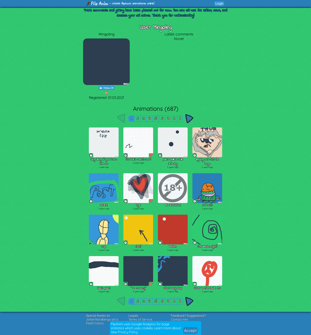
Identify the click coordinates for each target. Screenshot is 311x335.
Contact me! (179, 319)
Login (219, 3)
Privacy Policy (128, 332)
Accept (190, 330)
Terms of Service (140, 319)
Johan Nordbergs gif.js (102, 319)
